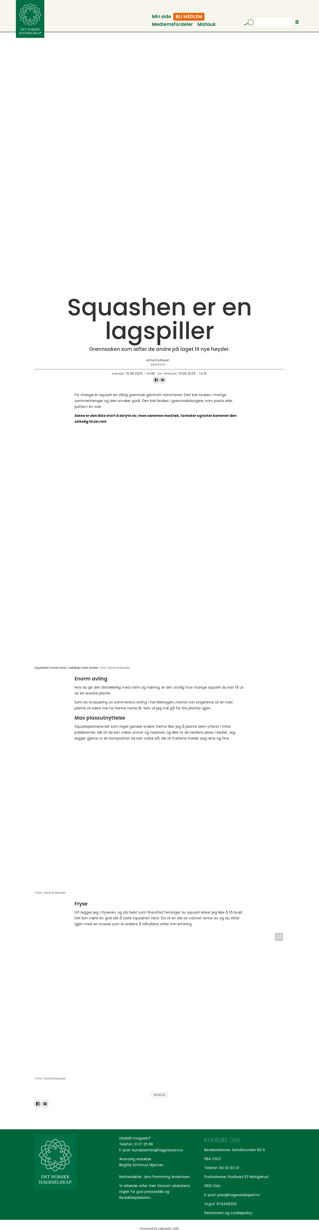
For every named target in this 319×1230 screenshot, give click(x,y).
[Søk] (247, 23)
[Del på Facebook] (156, 380)
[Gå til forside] (30, 19)
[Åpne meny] (297, 22)
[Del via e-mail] (163, 380)
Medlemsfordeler (172, 24)
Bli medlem (189, 16)
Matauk (206, 24)
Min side (161, 16)
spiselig (159, 1095)
